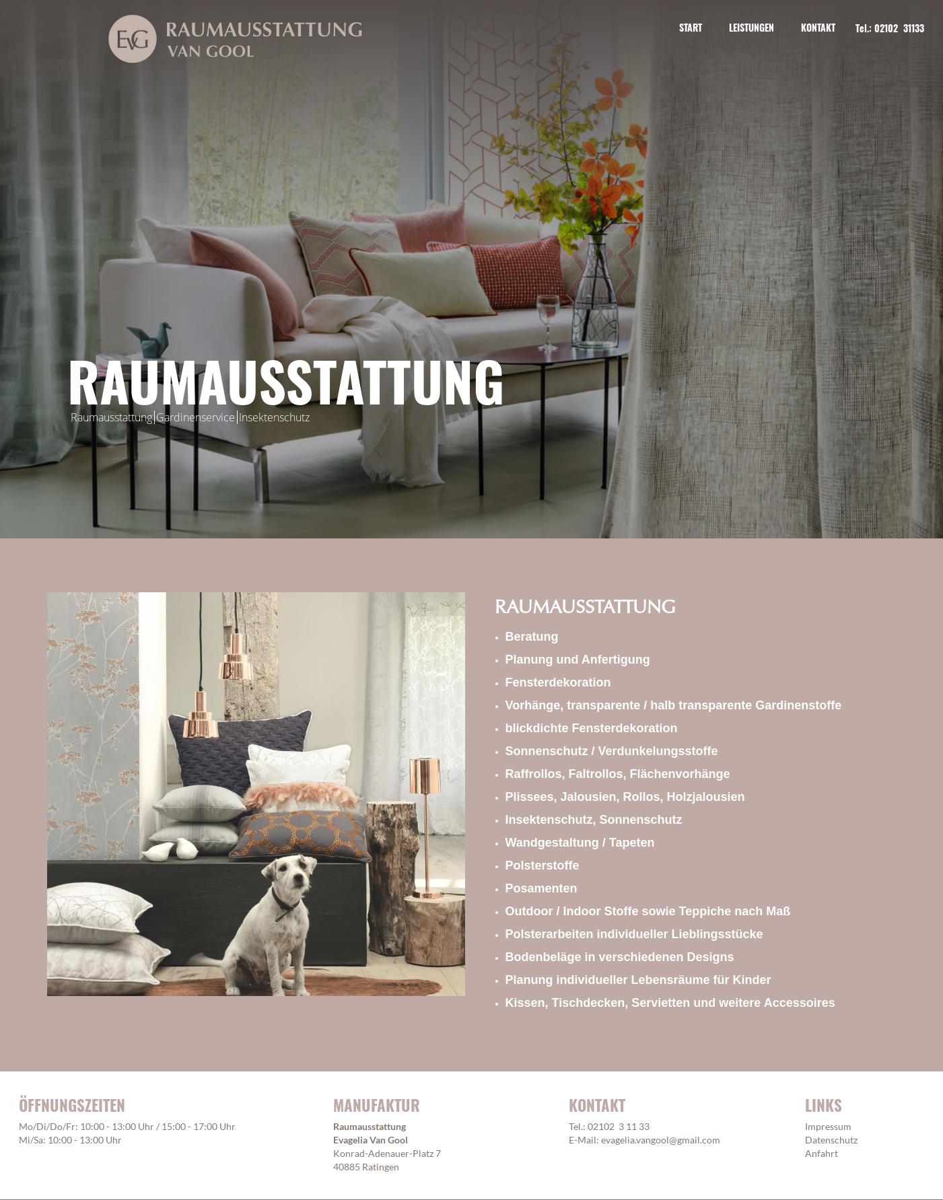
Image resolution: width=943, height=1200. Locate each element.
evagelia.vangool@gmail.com (660, 1139)
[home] (235, 39)
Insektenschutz (274, 417)
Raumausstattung (111, 417)
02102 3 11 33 (619, 1126)
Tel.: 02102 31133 (889, 28)
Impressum (828, 1126)
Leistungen (751, 27)
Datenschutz (831, 1139)
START (690, 27)
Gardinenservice (195, 417)
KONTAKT (818, 27)
